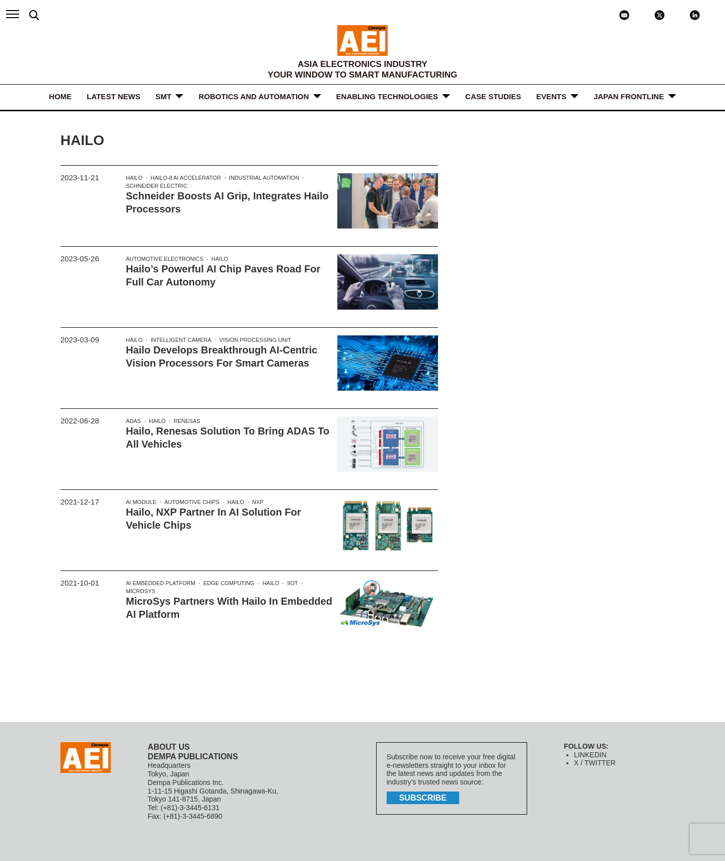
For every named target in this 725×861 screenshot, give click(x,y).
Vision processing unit (255, 340)
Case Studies (493, 96)
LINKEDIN (590, 755)
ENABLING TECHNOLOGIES (387, 96)
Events (551, 96)
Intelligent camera (181, 340)
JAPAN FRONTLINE (629, 96)
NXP (258, 502)
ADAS (133, 421)
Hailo (134, 178)
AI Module (141, 502)
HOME (60, 96)
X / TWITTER (595, 763)
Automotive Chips (192, 502)
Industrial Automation (264, 178)
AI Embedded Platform (160, 583)
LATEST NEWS (113, 96)
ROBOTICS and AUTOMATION (253, 96)
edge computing (228, 583)
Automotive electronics (164, 259)
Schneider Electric (156, 186)
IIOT (292, 583)
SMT (164, 96)
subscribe (423, 798)
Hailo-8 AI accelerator (186, 178)
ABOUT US (169, 747)
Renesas (187, 421)
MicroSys (141, 591)
